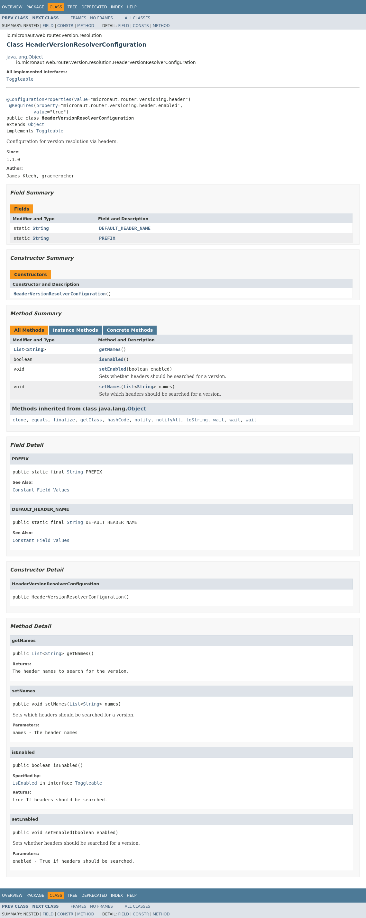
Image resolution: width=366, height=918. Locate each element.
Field (47, 25)
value (81, 99)
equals (40, 419)
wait (218, 419)
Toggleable (19, 79)
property (47, 105)
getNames (110, 349)
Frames (79, 18)
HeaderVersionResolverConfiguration (60, 293)
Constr (65, 25)
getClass (91, 419)
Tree (73, 7)
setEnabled (112, 369)
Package (35, 7)
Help (132, 7)
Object (36, 124)
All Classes (137, 18)
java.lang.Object (24, 56)
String (40, 228)
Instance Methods (75, 330)
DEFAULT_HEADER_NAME (125, 228)
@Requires (21, 105)
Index (117, 7)
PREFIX (107, 238)
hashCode (118, 419)
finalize (64, 419)
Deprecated (94, 7)
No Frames (101, 18)
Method (85, 25)
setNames (110, 386)
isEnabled (111, 359)
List (19, 349)
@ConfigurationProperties (38, 99)
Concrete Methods (130, 330)
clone (19, 419)
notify (142, 419)
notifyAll (168, 419)
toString (197, 419)
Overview (12, 7)
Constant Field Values (41, 489)
